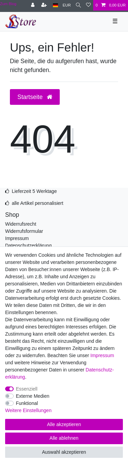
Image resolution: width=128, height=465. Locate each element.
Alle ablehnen (64, 438)
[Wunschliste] (88, 5)
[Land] (55, 5)
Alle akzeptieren (64, 424)
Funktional (27, 403)
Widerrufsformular (24, 231)
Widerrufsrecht (20, 224)
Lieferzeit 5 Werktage (34, 191)
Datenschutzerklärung (28, 245)
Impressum (17, 238)
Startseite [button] (34, 97)
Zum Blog (8, 4)
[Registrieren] (45, 5)
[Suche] (78, 5)
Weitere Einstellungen (28, 410)
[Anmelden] (33, 5)
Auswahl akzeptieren (64, 452)
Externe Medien (32, 396)
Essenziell (27, 389)
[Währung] (66, 5)
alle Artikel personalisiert (37, 203)
